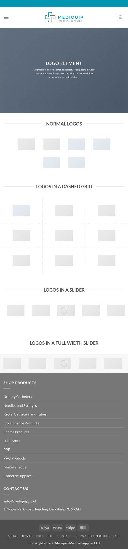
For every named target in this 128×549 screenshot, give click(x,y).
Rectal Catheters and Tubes (24, 414)
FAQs (116, 536)
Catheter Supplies (17, 475)
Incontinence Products (21, 423)
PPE (6, 449)
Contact (64, 536)
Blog (51, 536)
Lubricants (11, 440)
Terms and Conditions (92, 536)
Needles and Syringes (20, 405)
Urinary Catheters (17, 396)
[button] (6, 17)
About (13, 536)
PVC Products (14, 458)
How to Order (32, 536)
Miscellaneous (14, 467)
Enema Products (16, 432)
